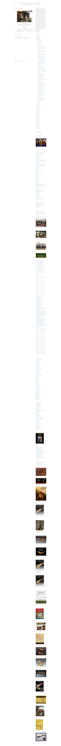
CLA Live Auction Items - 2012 (40, 262)
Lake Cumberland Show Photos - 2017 (40, 324)
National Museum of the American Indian (41, 451)
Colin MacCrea (38, 412)
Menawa (37, 188)
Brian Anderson (38, 162)
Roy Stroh (37, 393)
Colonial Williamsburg (38, 449)
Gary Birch (37, 173)
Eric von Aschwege (38, 370)
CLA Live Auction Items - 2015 (40, 265)
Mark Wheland (37, 385)
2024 (37, 38)
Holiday (18, 31)
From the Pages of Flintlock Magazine (40, 203)
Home (24, 59)
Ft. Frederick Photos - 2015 (39, 317)
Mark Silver (37, 384)
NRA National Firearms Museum (40, 452)
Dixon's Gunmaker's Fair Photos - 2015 (41, 313)
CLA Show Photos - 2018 (39, 306)
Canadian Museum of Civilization (40, 448)
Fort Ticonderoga (38, 316)
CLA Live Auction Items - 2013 (40, 263)
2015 (37, 119)
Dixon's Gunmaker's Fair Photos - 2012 (41, 311)
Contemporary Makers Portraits (40, 202)
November (38, 40)
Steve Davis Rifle (39, 82)
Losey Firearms (38, 381)
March (38, 105)
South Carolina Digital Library (39, 453)
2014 (37, 120)
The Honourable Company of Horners (40, 464)
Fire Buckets (37, 416)
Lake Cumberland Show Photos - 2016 (40, 323)
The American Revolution (39, 454)
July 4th (21, 31)
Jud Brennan (37, 424)
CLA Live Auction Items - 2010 (40, 261)
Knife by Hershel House (40, 67)
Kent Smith (37, 427)
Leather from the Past (38, 428)
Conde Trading (37, 367)
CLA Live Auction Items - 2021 (40, 272)
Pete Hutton (37, 190)
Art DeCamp (37, 360)
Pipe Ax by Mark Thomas (40, 77)
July (38, 45)
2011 (37, 124)
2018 (37, 115)
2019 (37, 114)
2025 (37, 37)
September (38, 43)
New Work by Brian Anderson (41, 61)
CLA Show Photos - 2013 (39, 300)
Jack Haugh (37, 176)
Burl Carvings (37, 409)
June (38, 101)
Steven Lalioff (37, 394)
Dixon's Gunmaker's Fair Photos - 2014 (41, 312)
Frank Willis (37, 371)
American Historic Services (39, 359)
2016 (37, 118)
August (38, 44)
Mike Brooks (37, 387)
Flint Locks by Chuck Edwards (39, 417)
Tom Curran (37, 398)
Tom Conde (37, 196)
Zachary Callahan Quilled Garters (41, 68)
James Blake (37, 177)
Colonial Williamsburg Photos (39, 310)
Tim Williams (37, 396)
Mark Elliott (37, 383)
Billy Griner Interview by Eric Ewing (40, 161)
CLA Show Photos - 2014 (39, 301)
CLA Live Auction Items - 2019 (40, 270)
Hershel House (37, 174)
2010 (37, 125)
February (38, 106)
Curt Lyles (37, 413)
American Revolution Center (39, 447)
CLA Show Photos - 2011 (39, 298)
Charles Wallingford (38, 366)
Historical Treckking (38, 419)
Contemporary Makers (30, 4)
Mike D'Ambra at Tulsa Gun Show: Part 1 (41, 213)
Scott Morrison (37, 193)
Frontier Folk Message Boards (39, 418)
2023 (37, 109)
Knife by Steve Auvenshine (40, 50)
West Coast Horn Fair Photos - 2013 (40, 354)
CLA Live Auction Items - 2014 (40, 264)
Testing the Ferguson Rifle (39, 195)
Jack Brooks (37, 372)
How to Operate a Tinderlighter (40, 212)
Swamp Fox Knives (38, 395)
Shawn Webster (38, 194)
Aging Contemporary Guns (39, 156)
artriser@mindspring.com (39, 132)
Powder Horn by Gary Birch (40, 46)
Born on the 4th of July (40, 91)
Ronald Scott (37, 392)
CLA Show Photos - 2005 (39, 296)
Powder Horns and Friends (39, 429)
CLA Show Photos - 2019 (39, 307)
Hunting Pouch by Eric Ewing (41, 62)
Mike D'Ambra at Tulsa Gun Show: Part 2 (41, 214)
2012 (37, 123)
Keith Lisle (37, 380)
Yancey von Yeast (38, 399)
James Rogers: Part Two (39, 179)
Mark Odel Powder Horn (40, 76)
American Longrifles (38, 403)
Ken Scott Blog (38, 425)
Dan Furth (37, 414)
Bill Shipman (37, 361)
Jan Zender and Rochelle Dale (39, 374)
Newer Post (16, 59)
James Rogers (37, 178)
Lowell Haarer (37, 382)
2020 (37, 113)
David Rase (37, 167)
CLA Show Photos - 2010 (39, 297)
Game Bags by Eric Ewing (39, 172)
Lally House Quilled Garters (40, 100)
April (38, 104)
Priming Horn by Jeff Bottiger (41, 69)
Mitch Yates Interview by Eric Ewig (40, 189)
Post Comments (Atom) (21, 61)
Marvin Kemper (38, 386)
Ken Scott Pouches (38, 426)
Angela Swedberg (38, 404)
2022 (37, 110)
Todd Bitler (37, 397)
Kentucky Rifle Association (39, 463)
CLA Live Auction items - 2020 (40, 271)
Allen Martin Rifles (38, 358)
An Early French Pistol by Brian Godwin (41, 160)
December (38, 39)
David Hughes (37, 166)
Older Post (33, 59)
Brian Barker (37, 163)
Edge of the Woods (38, 415)
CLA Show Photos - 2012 (39, 299)
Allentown (37, 157)
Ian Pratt (37, 175)
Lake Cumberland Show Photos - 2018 (40, 325)
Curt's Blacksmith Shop (39, 368)
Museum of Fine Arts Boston (39, 450)
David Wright (37, 369)
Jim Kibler (37, 180)
